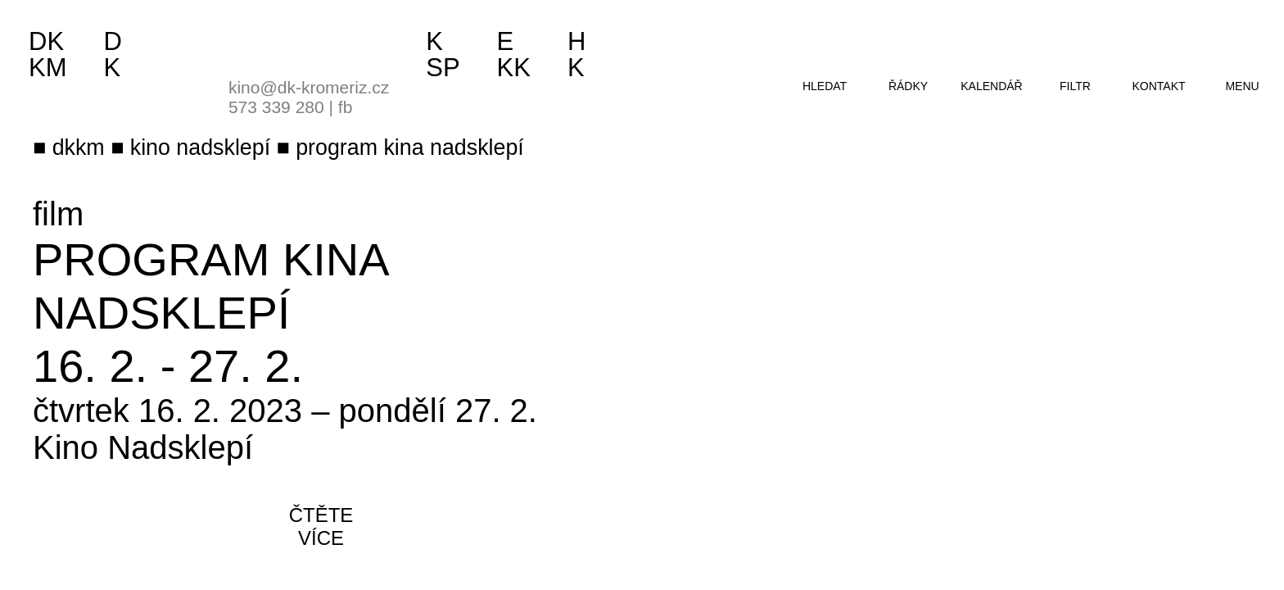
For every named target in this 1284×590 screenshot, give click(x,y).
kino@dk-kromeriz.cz (308, 87)
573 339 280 (276, 107)
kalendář (991, 86)
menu (1242, 86)
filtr (1075, 86)
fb (345, 107)
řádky (908, 86)
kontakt (1158, 86)
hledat (824, 86)
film (58, 214)
